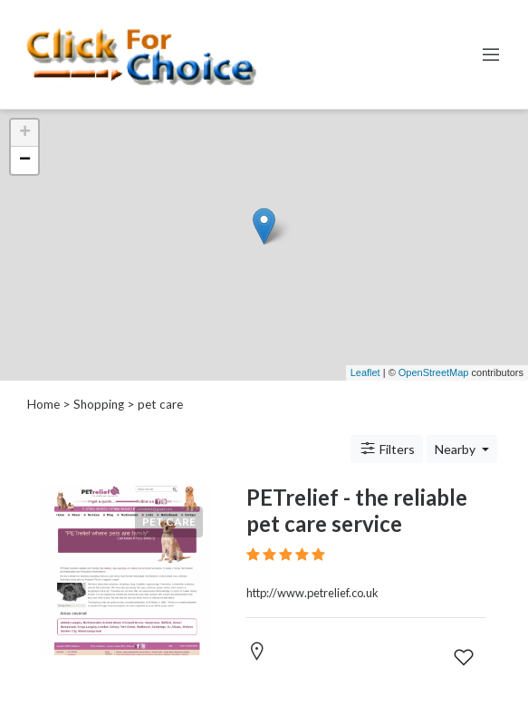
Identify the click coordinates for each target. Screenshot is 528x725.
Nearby (456, 449)
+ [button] (25, 133)
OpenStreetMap (433, 372)
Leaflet (365, 372)
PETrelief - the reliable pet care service (356, 510)
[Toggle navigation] (491, 54)
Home (43, 404)
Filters (387, 449)
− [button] (25, 160)
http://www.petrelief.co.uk (312, 592)
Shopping (98, 404)
